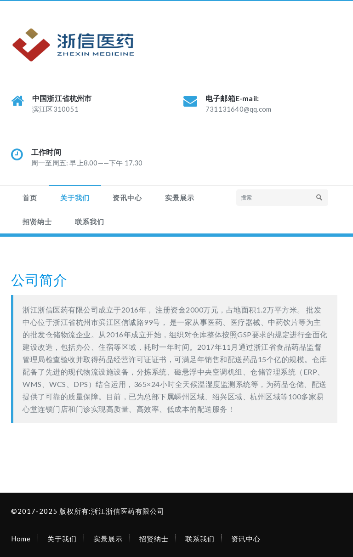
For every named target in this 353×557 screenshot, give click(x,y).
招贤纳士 (37, 221)
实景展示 (179, 197)
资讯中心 (127, 197)
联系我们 (89, 221)
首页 (30, 197)
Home (21, 538)
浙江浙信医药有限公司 (128, 511)
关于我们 (75, 197)
